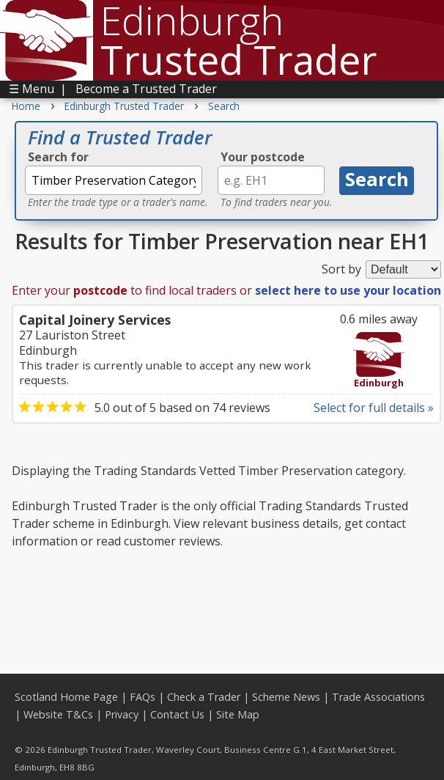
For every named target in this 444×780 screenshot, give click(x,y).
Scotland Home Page (66, 697)
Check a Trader (203, 697)
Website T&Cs (58, 714)
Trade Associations (378, 697)
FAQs (142, 697)
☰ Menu (31, 89)
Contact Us (177, 714)
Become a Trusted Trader (146, 89)
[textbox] (113, 180)
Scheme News (286, 697)
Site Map (237, 714)
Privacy (121, 714)
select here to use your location (348, 290)
